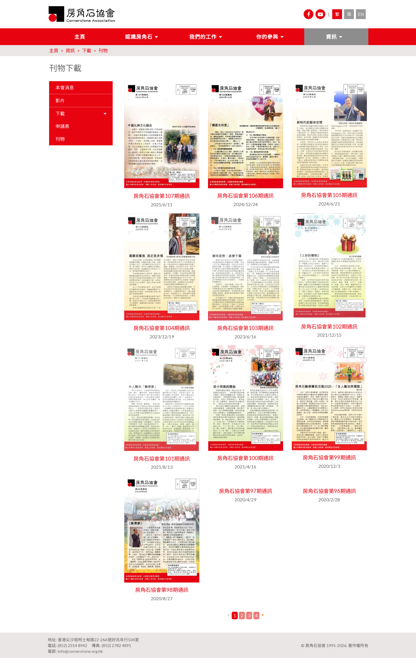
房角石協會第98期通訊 (161, 589)
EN (361, 14)
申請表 (62, 126)
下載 (86, 50)
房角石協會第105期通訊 (329, 195)
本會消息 (64, 87)
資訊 (331, 37)
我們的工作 (203, 37)
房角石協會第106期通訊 (245, 195)
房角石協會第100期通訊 (245, 458)
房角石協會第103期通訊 (245, 328)
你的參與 (267, 37)
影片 (60, 100)
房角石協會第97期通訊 (245, 491)
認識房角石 (139, 37)
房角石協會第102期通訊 (329, 326)
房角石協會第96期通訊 (329, 491)
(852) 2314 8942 (72, 644)
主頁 (79, 37)
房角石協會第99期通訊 (329, 457)
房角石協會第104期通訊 (162, 328)
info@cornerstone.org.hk (80, 650)
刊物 (103, 50)
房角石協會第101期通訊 (162, 458)
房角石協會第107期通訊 (162, 196)
